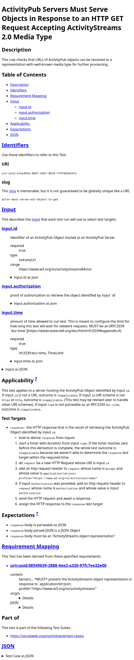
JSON (14, 134)
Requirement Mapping (28, 95)
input (35, 219)
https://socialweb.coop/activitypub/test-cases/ (47, 635)
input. (25, 107)
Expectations (20, 129)
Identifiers (18, 90)
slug (12, 191)
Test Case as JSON (19, 656)
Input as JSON (16, 369)
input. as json (26, 277)
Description (19, 84)
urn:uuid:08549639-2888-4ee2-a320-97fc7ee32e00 (58, 565)
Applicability (20, 123)
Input (14, 101)
